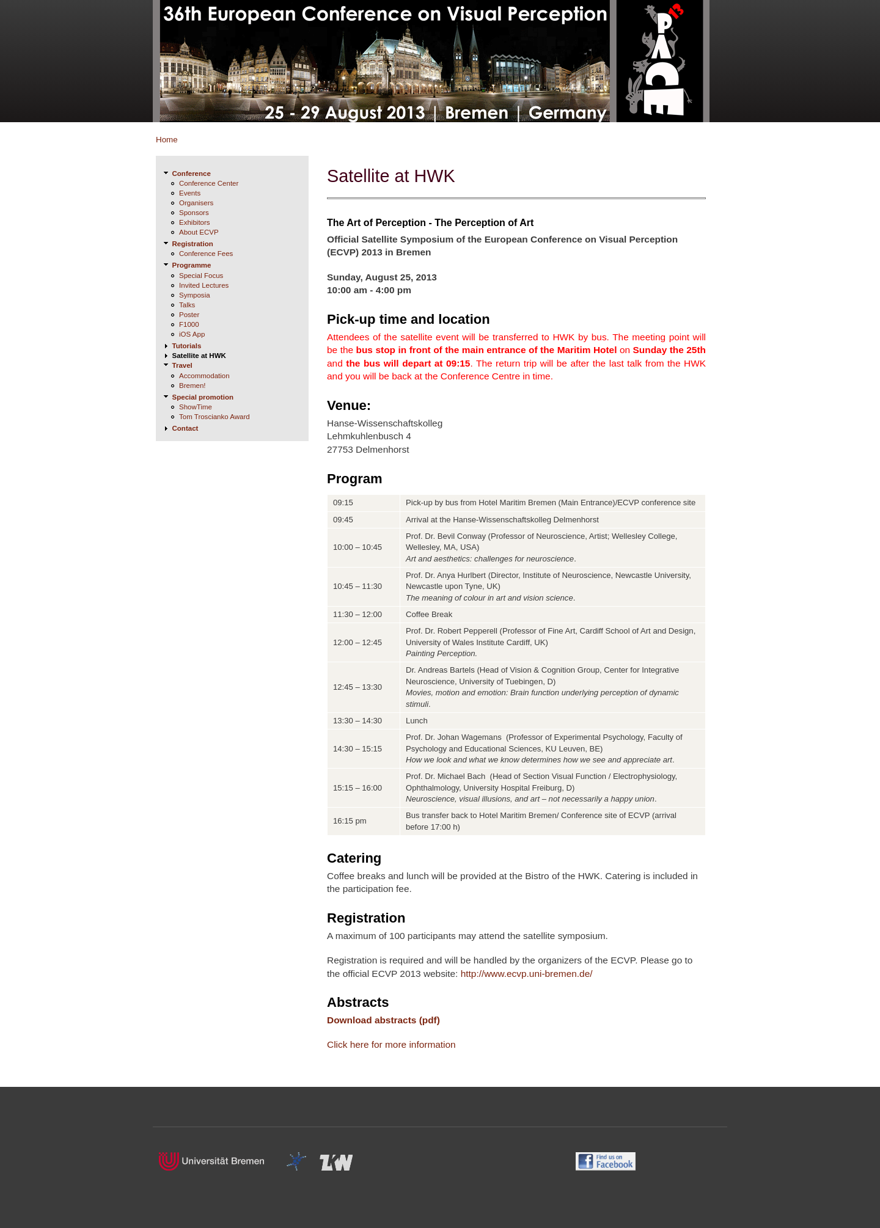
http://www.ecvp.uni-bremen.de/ (527, 973)
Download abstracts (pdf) (383, 1020)
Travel (182, 365)
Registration (192, 243)
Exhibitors (194, 222)
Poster (189, 314)
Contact (185, 428)
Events (189, 193)
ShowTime (195, 407)
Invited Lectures (204, 285)
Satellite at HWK (199, 355)
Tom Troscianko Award (214, 416)
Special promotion (202, 397)
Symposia (194, 295)
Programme (191, 265)
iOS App (192, 334)
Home (167, 139)
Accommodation (204, 375)
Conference (191, 173)
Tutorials (187, 345)
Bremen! (192, 385)
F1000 (189, 324)
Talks (187, 305)
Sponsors (194, 212)
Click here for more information (391, 1044)
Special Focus (201, 275)
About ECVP (199, 232)
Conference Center (208, 183)
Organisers (196, 202)
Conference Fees (206, 253)
